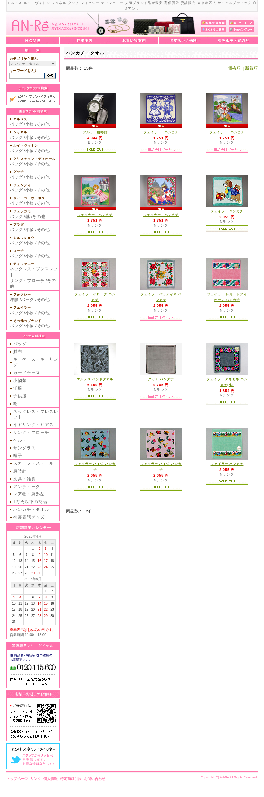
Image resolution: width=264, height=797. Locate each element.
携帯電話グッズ (29, 517)
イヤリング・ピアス (33, 424)
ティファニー (23, 264)
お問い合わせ (94, 779)
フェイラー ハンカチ (161, 132)
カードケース (26, 372)
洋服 (14, 299)
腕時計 (20, 471)
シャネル (20, 132)
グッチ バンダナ (161, 379)
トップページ (17, 779)
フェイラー (22, 307)
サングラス (24, 447)
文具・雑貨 (24, 478)
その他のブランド (27, 321)
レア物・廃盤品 (29, 493)
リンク (35, 779)
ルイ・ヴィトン (25, 145)
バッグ (16, 124)
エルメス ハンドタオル (95, 379)
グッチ (18, 172)
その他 (43, 124)
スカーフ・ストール (33, 463)
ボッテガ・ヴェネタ (29, 198)
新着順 (251, 68)
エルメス (20, 119)
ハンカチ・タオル (31, 509)
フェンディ (22, 185)
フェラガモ (22, 211)
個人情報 (50, 779)
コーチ (18, 251)
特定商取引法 (70, 779)
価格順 (234, 68)
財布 (17, 351)
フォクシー (22, 294)
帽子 (17, 455)
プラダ (18, 224)
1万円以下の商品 (30, 501)
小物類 (20, 380)
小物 (29, 124)
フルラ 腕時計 (95, 132)
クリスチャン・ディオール (34, 158)
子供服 (20, 396)
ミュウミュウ (23, 237)
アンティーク (26, 486)
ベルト (20, 440)
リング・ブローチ (27, 280)
